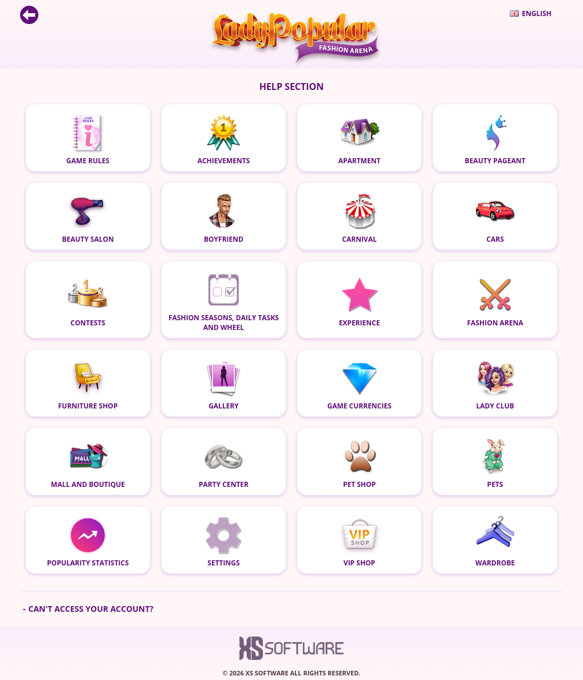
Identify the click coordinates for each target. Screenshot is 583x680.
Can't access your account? (90, 608)
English (531, 13)
